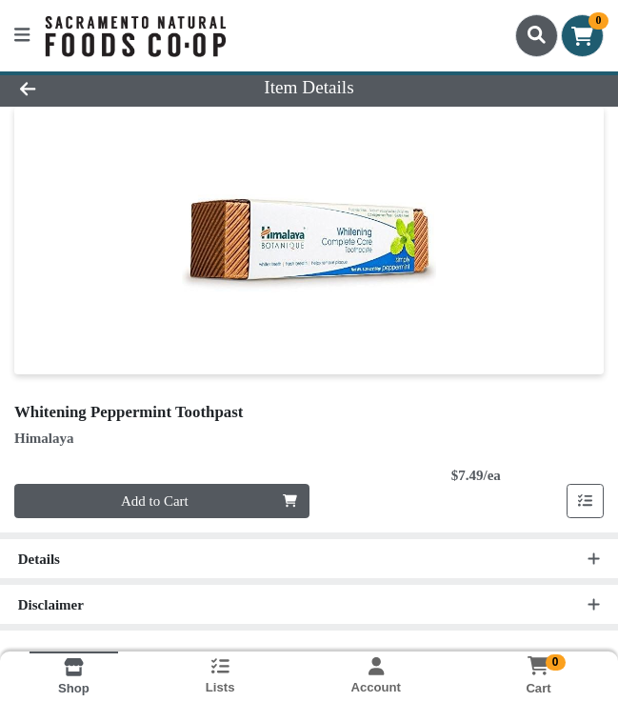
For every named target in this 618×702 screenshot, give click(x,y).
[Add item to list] (586, 501)
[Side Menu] (22, 35)
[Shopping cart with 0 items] (582, 35)
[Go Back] (88, 88)
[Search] (537, 35)
